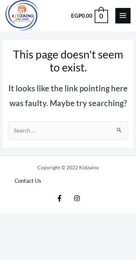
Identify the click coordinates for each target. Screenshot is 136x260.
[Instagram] (77, 198)
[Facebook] (59, 198)
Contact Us (28, 181)
